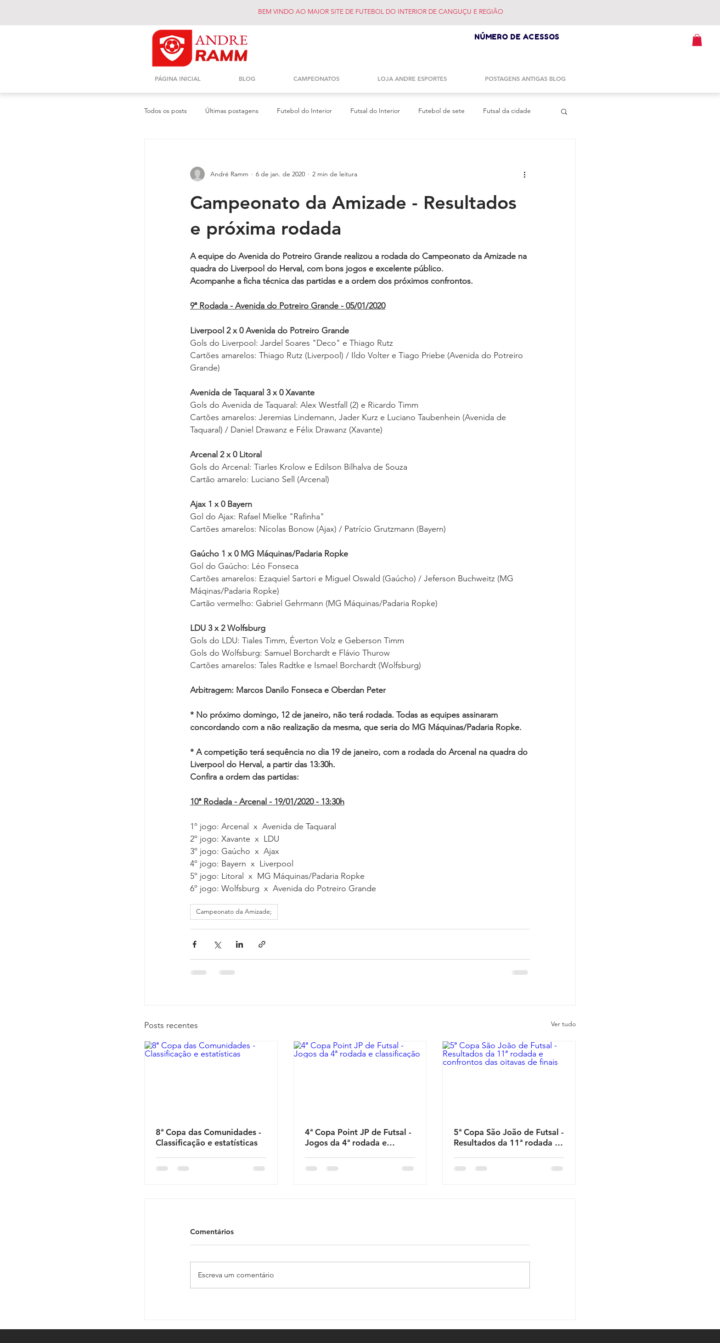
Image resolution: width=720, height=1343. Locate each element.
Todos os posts (165, 111)
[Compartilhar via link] (262, 944)
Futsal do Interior (375, 111)
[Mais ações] (524, 174)
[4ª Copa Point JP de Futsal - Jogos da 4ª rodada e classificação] (360, 1078)
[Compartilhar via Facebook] (194, 944)
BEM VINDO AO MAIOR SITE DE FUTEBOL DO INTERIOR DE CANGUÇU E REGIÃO (380, 11)
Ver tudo (563, 1024)
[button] (697, 40)
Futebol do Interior (304, 111)
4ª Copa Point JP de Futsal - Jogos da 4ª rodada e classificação (358, 1137)
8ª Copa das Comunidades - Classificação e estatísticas (208, 1137)
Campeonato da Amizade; (234, 911)
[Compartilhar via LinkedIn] (239, 944)
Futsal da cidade (507, 111)
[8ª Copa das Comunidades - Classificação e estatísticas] (211, 1078)
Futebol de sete (441, 111)
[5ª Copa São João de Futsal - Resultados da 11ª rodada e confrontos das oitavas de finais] (509, 1078)
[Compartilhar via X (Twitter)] (217, 944)
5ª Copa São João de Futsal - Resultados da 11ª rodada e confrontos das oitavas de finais (509, 1137)
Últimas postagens (232, 111)
